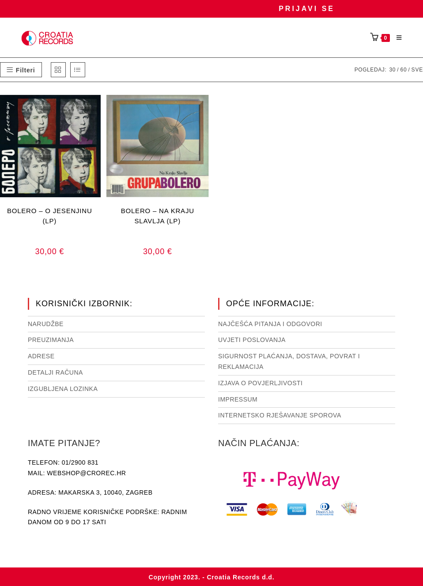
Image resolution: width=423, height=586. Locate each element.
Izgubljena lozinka (63, 388)
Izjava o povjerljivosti (260, 383)
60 (403, 70)
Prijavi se (307, 8)
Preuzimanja (51, 339)
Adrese (41, 356)
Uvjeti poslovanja (252, 339)
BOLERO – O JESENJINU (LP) (49, 216)
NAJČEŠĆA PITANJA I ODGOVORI (270, 323)
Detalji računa (55, 372)
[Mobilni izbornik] (396, 38)
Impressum (237, 399)
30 (392, 70)
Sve (417, 70)
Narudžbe (46, 323)
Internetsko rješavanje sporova (279, 415)
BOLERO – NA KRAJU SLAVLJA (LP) (157, 216)
